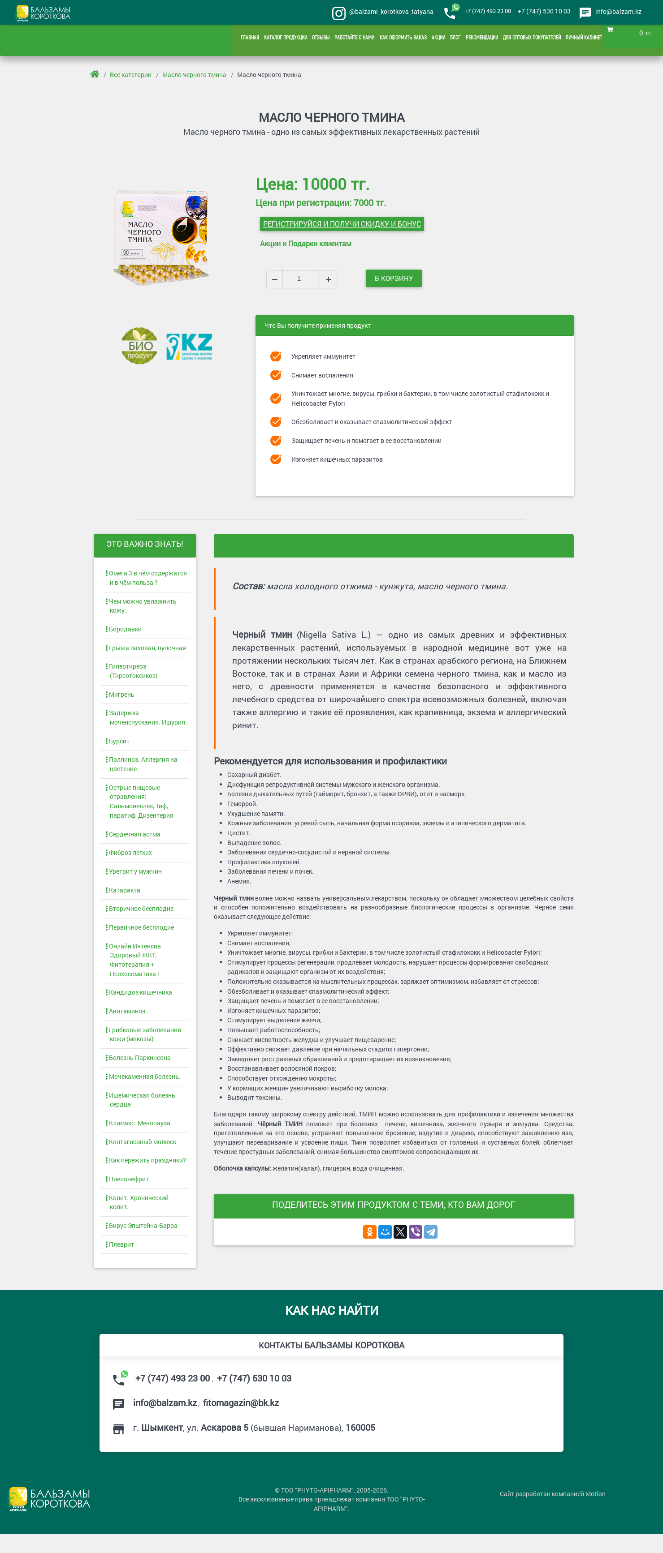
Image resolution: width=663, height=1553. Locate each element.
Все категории (131, 74)
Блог (438, 40)
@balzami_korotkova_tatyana (380, 12)
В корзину (395, 277)
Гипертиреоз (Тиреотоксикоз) (131, 673)
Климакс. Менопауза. (138, 1137)
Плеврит (119, 1261)
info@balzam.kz (618, 11)
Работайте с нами (330, 40)
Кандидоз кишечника (138, 1003)
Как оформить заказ (382, 40)
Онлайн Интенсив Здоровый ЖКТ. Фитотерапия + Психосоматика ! (133, 970)
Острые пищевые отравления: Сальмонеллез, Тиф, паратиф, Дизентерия (139, 807)
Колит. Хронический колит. (137, 1218)
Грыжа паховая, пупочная (145, 649)
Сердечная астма (132, 841)
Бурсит (117, 745)
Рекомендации (468, 40)
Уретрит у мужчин (133, 879)
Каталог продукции (255, 40)
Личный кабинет (582, 40)
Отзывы (294, 40)
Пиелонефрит (127, 1194)
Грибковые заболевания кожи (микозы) (143, 1046)
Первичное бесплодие (139, 936)
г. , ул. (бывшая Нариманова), (256, 1444)
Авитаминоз (125, 1022)
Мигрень (119, 697)
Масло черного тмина (195, 74)
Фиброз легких (128, 860)
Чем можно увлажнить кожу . (141, 606)
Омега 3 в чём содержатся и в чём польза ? (146, 577)
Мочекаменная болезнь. (143, 1089)
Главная (216, 40)
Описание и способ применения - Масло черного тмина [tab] (315, 542)
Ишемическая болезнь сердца (140, 1113)
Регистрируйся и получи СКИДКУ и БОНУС (342, 222)
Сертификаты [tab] (435, 542)
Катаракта (122, 898)
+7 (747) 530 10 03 (539, 11)
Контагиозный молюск (140, 1156)
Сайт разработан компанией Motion (553, 1514)
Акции (419, 40)
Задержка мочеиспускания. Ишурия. (146, 721)
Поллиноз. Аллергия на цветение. (141, 768)
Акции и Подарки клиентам (305, 242)
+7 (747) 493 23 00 (480, 11)
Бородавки (123, 630)
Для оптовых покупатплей (524, 40)
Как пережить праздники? (145, 1175)
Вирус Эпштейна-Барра (141, 1242)
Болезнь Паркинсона (138, 1070)
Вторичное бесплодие (139, 917)
